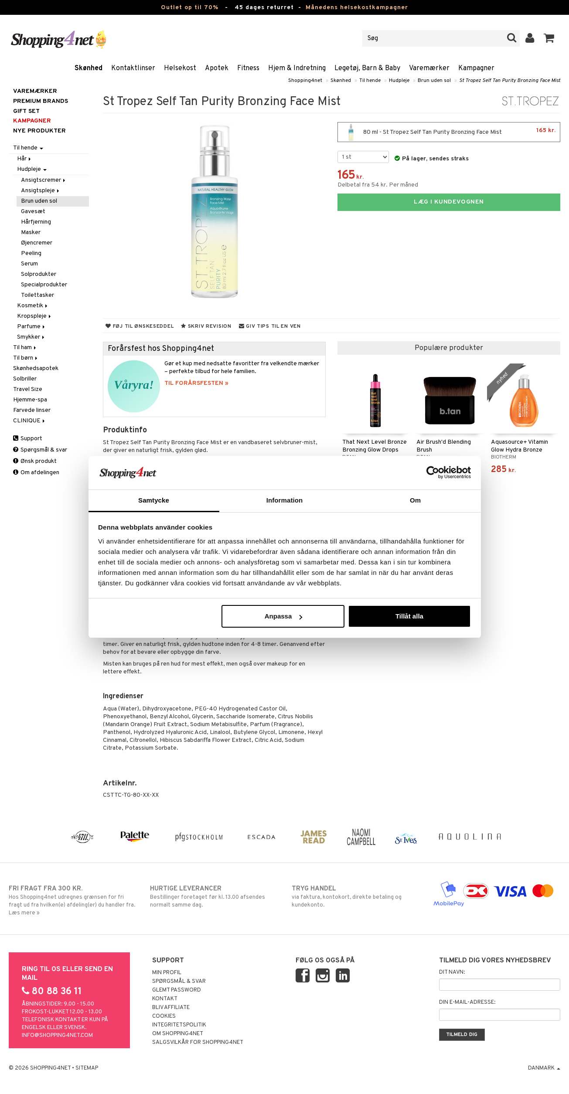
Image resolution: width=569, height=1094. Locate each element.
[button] (549, 38)
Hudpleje (399, 80)
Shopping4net (305, 80)
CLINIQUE (29, 421)
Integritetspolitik (179, 1025)
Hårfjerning (36, 222)
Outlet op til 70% (189, 7)
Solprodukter (38, 274)
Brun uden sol (434, 80)
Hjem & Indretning (297, 68)
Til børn (26, 358)
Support (27, 438)
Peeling (31, 253)
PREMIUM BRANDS (40, 101)
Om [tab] (415, 500)
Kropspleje (34, 316)
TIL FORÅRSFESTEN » (196, 383)
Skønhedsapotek (35, 368)
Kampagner (476, 68)
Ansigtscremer (44, 180)
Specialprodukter (44, 285)
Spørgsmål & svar (40, 450)
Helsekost (180, 68)
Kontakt (164, 998)
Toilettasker (37, 295)
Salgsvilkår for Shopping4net (197, 1042)
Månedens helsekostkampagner (357, 7)
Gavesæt (33, 211)
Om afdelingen (36, 472)
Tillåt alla (409, 616)
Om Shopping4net (177, 1033)
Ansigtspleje (41, 190)
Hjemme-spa (30, 400)
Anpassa (284, 616)
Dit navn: (452, 972)
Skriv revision (206, 326)
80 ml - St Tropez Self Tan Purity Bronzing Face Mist (448, 132)
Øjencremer (36, 243)
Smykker (31, 337)
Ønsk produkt (35, 461)
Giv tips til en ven (270, 326)
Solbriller (25, 379)
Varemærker (429, 68)
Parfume (31, 326)
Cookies (164, 1016)
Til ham (25, 347)
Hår (24, 159)
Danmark (544, 1068)
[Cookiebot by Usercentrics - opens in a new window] (433, 472)
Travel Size (27, 389)
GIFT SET (26, 111)
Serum (29, 264)
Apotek (216, 68)
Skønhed (88, 68)
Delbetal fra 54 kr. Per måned (377, 185)
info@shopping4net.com (57, 1035)
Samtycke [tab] (153, 500)
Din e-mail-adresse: (467, 1002)
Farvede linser (32, 410)
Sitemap (86, 1068)
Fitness (248, 68)
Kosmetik (33, 305)
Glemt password (176, 990)
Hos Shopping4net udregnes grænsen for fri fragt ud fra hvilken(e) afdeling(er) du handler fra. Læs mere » (72, 900)
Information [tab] (284, 500)
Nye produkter (39, 131)
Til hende (370, 80)
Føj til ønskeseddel (140, 326)
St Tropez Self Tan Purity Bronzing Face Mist (509, 80)
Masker (31, 232)
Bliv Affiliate (171, 1007)
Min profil (166, 972)
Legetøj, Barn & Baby (367, 68)
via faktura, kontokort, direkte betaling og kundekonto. (355, 896)
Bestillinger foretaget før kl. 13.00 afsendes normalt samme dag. (213, 896)
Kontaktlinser (133, 68)
